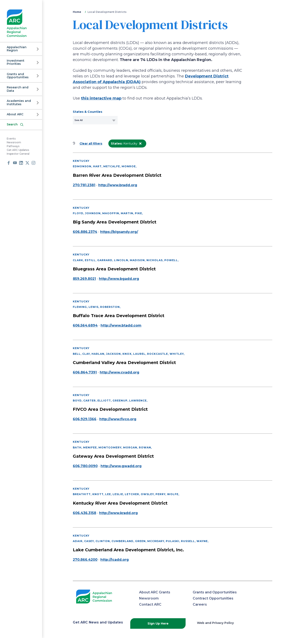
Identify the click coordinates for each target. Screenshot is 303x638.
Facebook (9, 163)
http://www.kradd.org (118, 513)
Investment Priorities (15, 62)
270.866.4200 (85, 560)
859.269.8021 (84, 279)
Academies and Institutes (19, 102)
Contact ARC (150, 604)
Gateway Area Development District (113, 456)
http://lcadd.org (114, 560)
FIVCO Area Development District (110, 409)
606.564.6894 (85, 325)
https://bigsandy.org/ (119, 232)
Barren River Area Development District (117, 175)
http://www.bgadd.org (119, 279)
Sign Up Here (158, 623)
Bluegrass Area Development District (114, 268)
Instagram (33, 163)
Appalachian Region (17, 48)
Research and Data (17, 88)
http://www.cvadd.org (119, 372)
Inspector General (18, 153)
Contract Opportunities (213, 598)
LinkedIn (21, 163)
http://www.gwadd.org (121, 466)
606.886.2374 (85, 232)
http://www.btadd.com (121, 325)
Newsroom (14, 142)
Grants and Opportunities (18, 75)
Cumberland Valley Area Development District (124, 362)
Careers (200, 604)
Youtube (15, 163)
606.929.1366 (84, 419)
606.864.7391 (85, 372)
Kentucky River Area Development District (120, 503)
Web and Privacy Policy (215, 623)
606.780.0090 (85, 466)
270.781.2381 (84, 185)
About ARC (15, 114)
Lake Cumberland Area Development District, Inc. (128, 549)
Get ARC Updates (18, 150)
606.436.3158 (84, 513)
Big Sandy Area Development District (114, 222)
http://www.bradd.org (117, 185)
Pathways (13, 146)
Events (11, 138)
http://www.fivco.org (117, 419)
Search (12, 124)
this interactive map (101, 98)
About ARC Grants (154, 592)
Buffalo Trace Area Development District (118, 315)
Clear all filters (91, 143)
